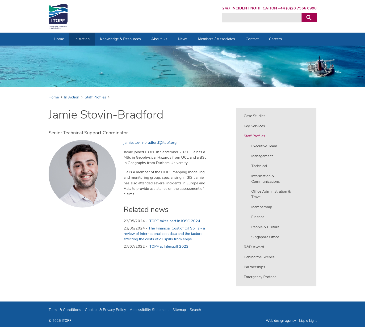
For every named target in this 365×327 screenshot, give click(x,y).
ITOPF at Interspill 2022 (168, 246)
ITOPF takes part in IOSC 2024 (174, 221)
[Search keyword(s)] (262, 17)
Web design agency (281, 320)
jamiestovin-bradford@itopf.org (150, 142)
